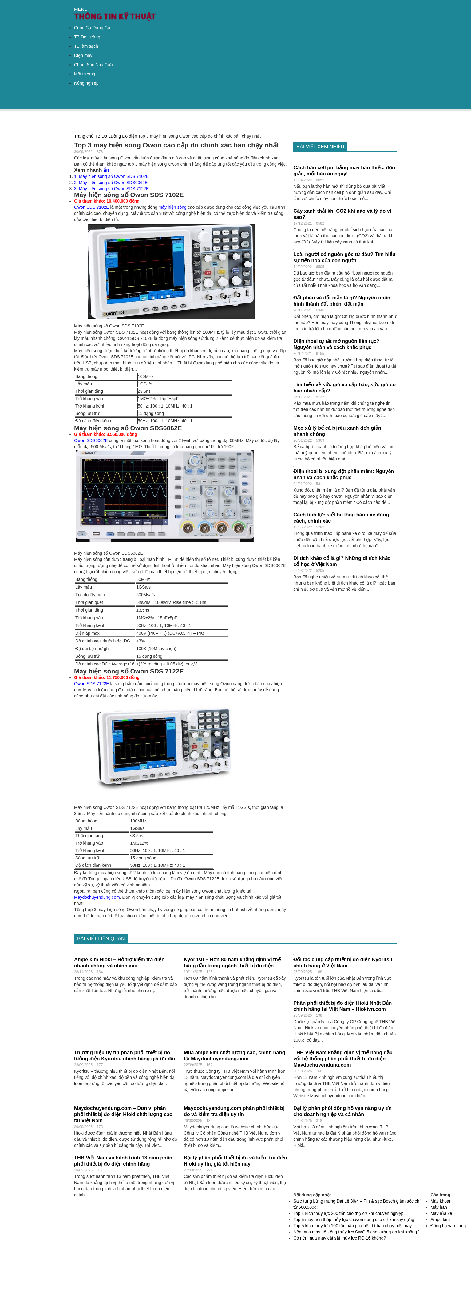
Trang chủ (84, 136)
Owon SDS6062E (91, 440)
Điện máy (83, 55)
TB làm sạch (86, 46)
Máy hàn (438, 1207)
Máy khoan (440, 1201)
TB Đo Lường (87, 36)
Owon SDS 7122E (91, 683)
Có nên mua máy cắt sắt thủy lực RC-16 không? (339, 1238)
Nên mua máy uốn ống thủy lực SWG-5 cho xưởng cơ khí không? (356, 1231)
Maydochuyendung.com (97, 897)
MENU (81, 9)
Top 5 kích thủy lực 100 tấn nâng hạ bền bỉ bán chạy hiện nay (352, 1225)
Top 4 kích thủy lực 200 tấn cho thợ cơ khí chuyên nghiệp (348, 1213)
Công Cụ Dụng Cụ (92, 27)
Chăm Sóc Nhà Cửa (93, 64)
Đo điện (129, 136)
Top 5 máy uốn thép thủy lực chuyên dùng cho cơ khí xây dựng (353, 1219)
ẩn (106, 170)
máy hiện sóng (173, 207)
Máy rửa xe (441, 1213)
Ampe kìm (440, 1219)
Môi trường (84, 73)
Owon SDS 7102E (91, 207)
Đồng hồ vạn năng (448, 1225)
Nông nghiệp (86, 83)
